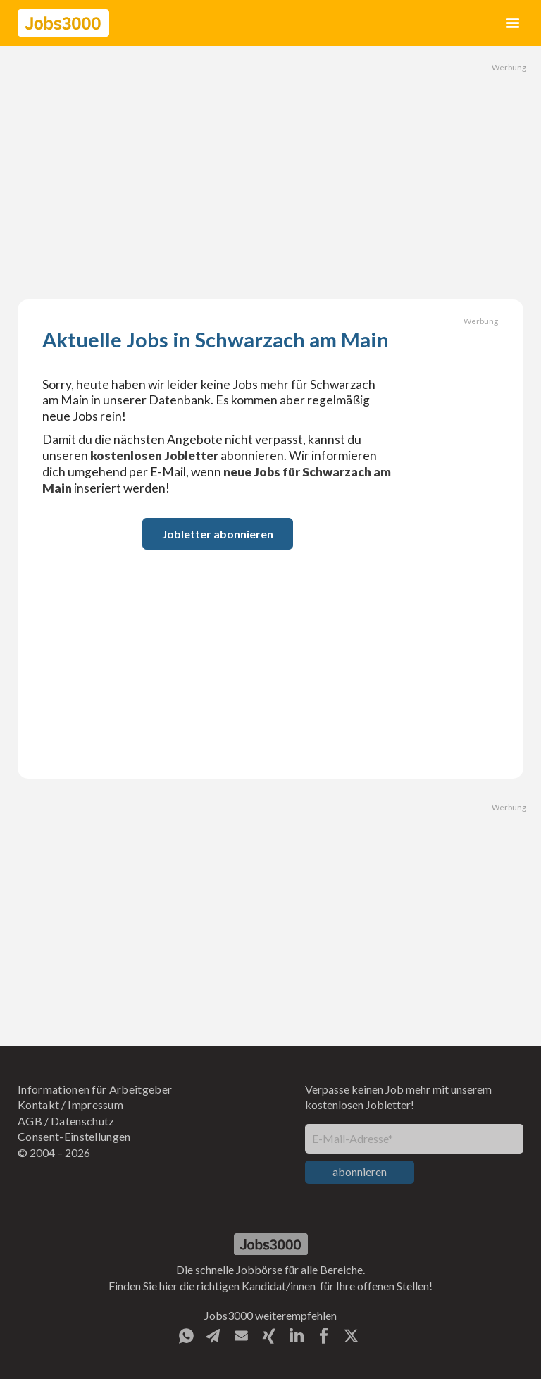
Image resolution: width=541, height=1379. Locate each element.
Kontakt (38, 1104)
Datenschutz (83, 1120)
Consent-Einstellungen (74, 1136)
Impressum (95, 1104)
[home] (63, 23)
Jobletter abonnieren (217, 533)
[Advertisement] (270, 172)
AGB (30, 1120)
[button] (513, 23)
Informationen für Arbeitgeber (95, 1089)
